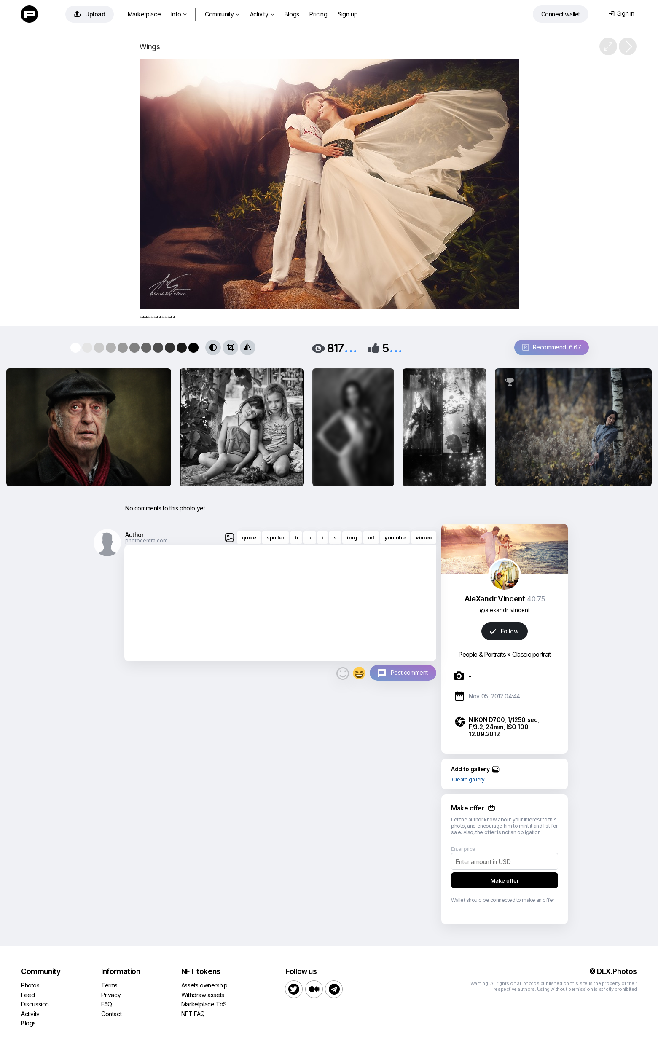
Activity (262, 14)
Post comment (409, 672)
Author (134, 534)
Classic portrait (531, 654)
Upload (89, 14)
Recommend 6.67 (551, 347)
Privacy (111, 994)
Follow (504, 631)
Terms (109, 985)
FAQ (106, 1004)
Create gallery (468, 779)
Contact (111, 1013)
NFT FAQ (193, 1013)
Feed (28, 994)
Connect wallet (560, 14)
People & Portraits (481, 654)
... (350, 347)
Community (222, 14)
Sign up (347, 14)
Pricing (318, 14)
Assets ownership (204, 985)
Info (179, 14)
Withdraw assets (202, 994)
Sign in (621, 13)
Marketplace (144, 14)
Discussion (35, 1004)
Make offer (505, 880)
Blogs (292, 14)
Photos (30, 985)
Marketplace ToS (204, 1004)
